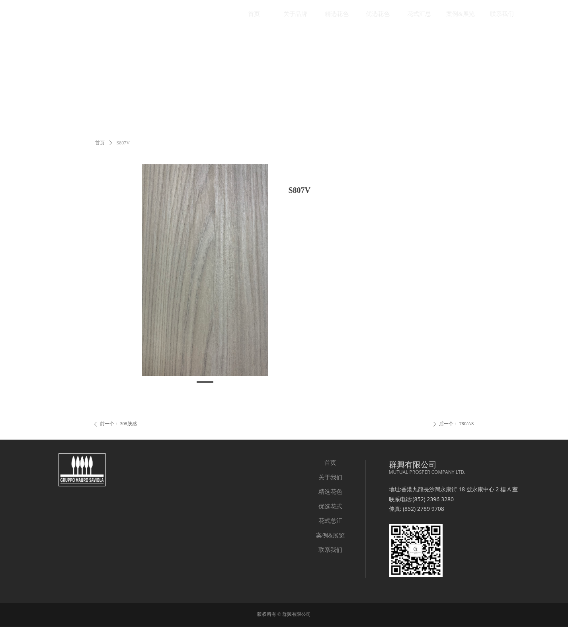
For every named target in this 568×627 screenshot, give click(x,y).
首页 (100, 143)
